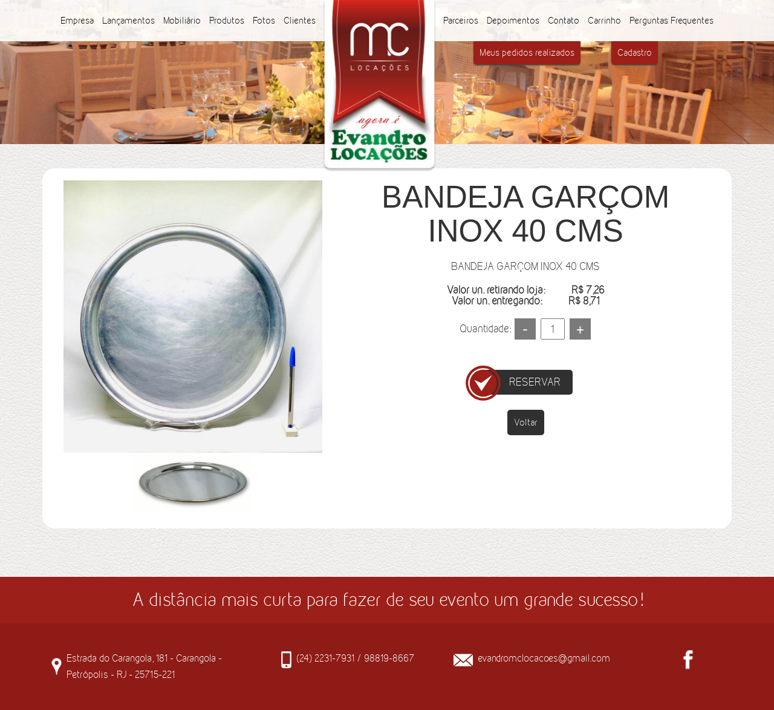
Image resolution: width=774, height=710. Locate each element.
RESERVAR (535, 382)
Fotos (264, 20)
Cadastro (634, 52)
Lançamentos (128, 20)
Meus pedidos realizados (527, 52)
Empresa (77, 20)
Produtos (226, 20)
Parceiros (460, 20)
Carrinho (604, 20)
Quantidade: (485, 329)
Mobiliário (182, 20)
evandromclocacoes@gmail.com (544, 657)
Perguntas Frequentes (671, 20)
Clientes (300, 20)
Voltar (526, 422)
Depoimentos (513, 20)
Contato (563, 20)
